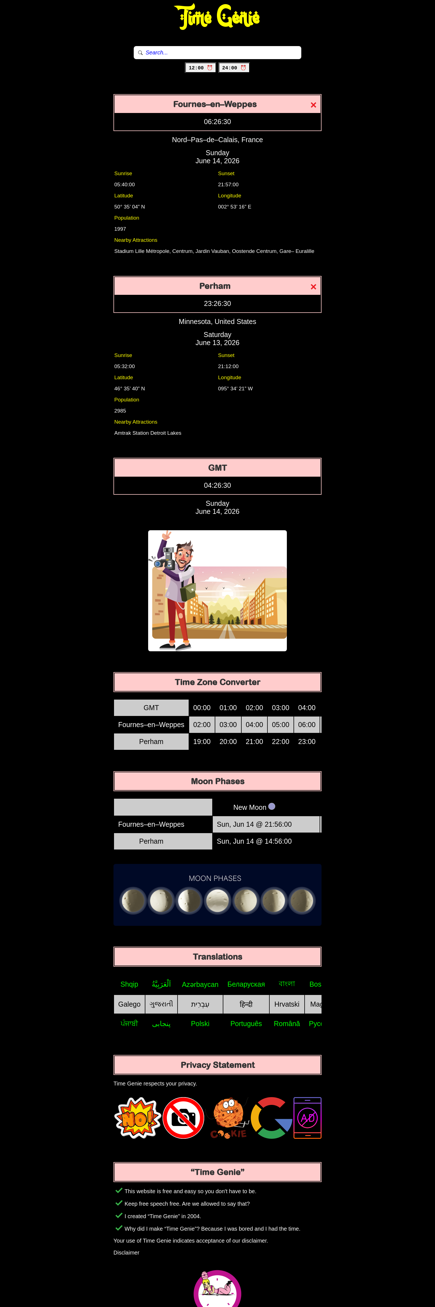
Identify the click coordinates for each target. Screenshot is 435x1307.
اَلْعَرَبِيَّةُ (161, 984)
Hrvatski (286, 1004)
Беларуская (246, 984)
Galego (129, 1004)
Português (246, 1023)
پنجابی (161, 1023)
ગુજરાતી (161, 1004)
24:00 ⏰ (234, 68)
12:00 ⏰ (201, 68)
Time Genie (217, 18)
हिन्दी (246, 1004)
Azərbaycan (200, 984)
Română (287, 1023)
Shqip (129, 984)
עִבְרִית (200, 1004)
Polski (200, 1023)
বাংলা (287, 983)
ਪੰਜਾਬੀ (129, 1023)
